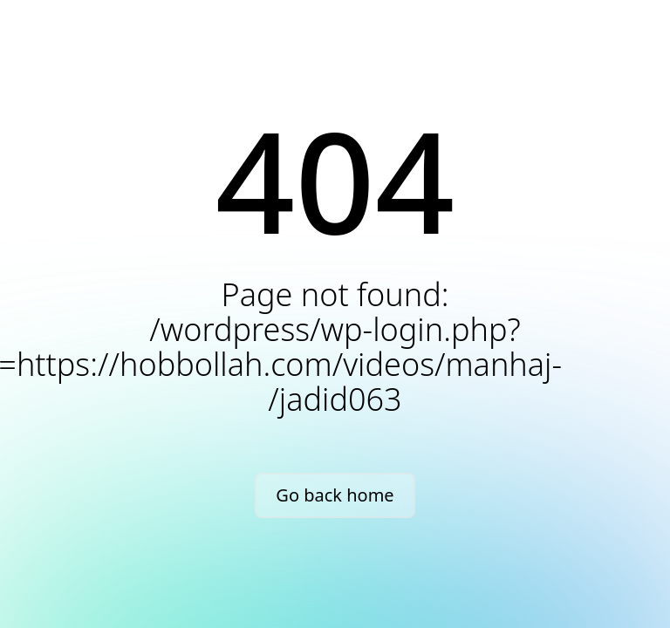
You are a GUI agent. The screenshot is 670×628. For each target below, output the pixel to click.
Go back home (334, 495)
